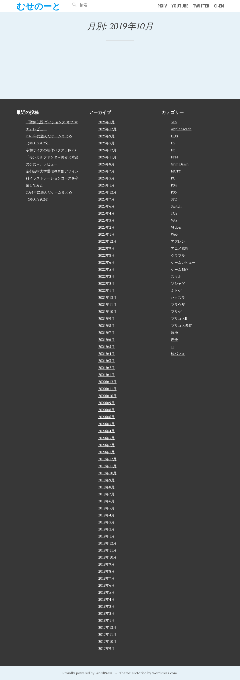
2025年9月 (106, 136)
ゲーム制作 (179, 269)
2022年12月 (107, 241)
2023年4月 (106, 213)
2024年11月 (107, 157)
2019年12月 (107, 459)
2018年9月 (106, 564)
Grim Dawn (179, 164)
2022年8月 (106, 255)
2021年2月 (106, 367)
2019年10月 (107, 473)
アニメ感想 (179, 248)
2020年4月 (106, 430)
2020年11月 (107, 388)
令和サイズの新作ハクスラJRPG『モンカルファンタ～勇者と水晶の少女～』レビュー (52, 157)
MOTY (176, 171)
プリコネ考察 (181, 325)
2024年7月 (106, 171)
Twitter (201, 6)
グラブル (178, 255)
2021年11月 (107, 304)
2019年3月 (106, 522)
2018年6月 (106, 585)
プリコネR (179, 318)
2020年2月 (106, 444)
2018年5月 (106, 592)
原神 (174, 332)
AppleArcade (181, 129)
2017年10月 (107, 641)
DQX (174, 136)
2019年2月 (106, 529)
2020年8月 (106, 409)
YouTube (180, 6)
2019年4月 (106, 515)
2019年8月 (106, 487)
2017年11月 (107, 634)
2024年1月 (106, 185)
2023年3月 (106, 220)
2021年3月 (106, 360)
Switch (176, 206)
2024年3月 (106, 178)
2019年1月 (106, 536)
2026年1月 (106, 122)
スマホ (176, 276)
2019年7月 (106, 494)
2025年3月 (106, 143)
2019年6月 (106, 501)
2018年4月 (106, 599)
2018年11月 (107, 550)
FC (173, 150)
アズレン (178, 241)
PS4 (174, 185)
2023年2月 (106, 227)
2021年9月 (106, 318)
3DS (174, 122)
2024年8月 (106, 164)
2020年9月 (106, 402)
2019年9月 (106, 480)
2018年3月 (106, 606)
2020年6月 (106, 416)
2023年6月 (106, 206)
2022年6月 (106, 262)
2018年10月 (107, 557)
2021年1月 (106, 374)
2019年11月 (107, 466)
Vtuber (176, 227)
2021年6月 (106, 339)
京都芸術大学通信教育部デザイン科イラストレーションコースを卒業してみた (52, 178)
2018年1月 (106, 620)
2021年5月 (106, 346)
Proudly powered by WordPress (87, 673)
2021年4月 (106, 353)
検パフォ (178, 353)
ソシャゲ (178, 283)
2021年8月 (106, 325)
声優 (174, 339)
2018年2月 (106, 613)
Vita (174, 220)
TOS (174, 213)
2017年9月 (106, 648)
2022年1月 (106, 290)
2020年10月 (107, 395)
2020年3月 (106, 437)
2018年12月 (107, 543)
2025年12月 (107, 129)
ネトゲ (176, 290)
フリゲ (176, 311)
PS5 (174, 192)
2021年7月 (106, 332)
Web (174, 234)
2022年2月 (106, 283)
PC (173, 178)
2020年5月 (106, 423)
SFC (174, 199)
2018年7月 (106, 578)
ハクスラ (178, 297)
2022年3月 (106, 276)
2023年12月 (107, 192)
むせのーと (38, 6)
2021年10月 (107, 311)
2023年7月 (106, 199)
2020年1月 (106, 452)
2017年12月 (107, 627)
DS (173, 143)
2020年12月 (107, 381)
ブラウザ (178, 304)
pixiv (162, 6)
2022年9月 (106, 248)
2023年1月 (106, 234)
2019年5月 (106, 508)
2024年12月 (107, 150)
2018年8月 (106, 571)
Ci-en (219, 6)
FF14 (174, 157)
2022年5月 (106, 269)
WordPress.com (164, 673)
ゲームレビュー (183, 262)
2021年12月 (107, 297)
